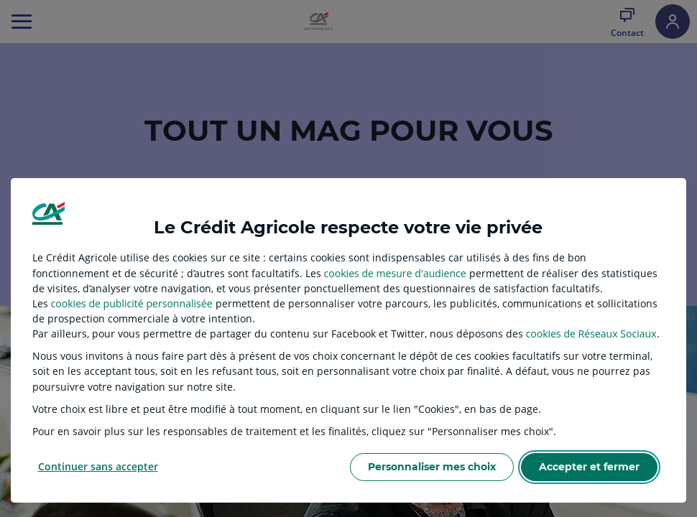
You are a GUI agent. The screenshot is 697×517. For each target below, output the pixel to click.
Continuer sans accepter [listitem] (98, 466)
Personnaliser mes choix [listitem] (432, 466)
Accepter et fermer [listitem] (589, 466)
